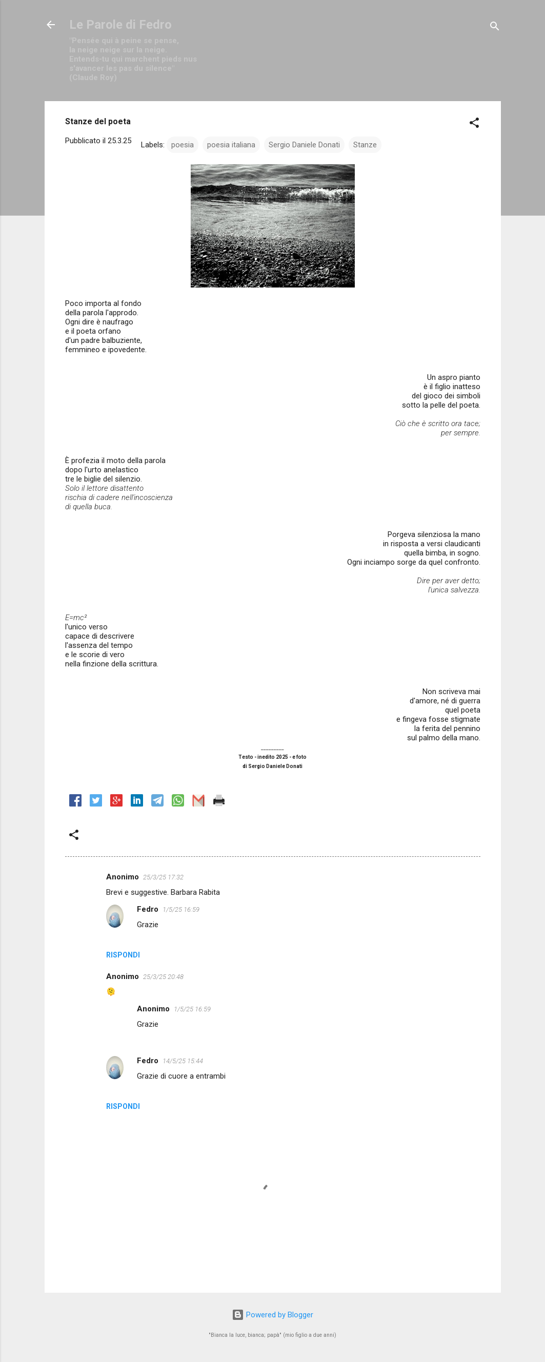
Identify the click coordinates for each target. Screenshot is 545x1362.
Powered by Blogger (272, 1314)
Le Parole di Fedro (120, 24)
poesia (182, 144)
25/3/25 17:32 (163, 877)
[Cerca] (495, 28)
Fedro (147, 909)
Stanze (365, 144)
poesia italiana (231, 144)
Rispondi (123, 955)
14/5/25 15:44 (183, 1061)
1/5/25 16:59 (181, 909)
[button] (474, 124)
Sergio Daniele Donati (304, 144)
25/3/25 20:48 (163, 977)
